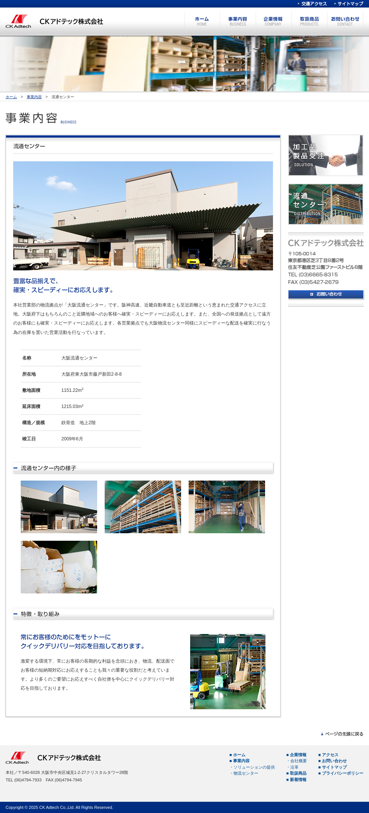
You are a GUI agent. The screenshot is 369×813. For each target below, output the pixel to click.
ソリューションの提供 (254, 767)
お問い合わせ (345, 21)
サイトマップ (348, 4)
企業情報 (273, 21)
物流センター (245, 773)
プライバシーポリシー (342, 773)
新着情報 (298, 779)
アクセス (330, 754)
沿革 (294, 767)
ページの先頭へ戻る (342, 734)
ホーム (202, 21)
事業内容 (238, 21)
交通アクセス (312, 4)
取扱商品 (309, 21)
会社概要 (298, 760)
